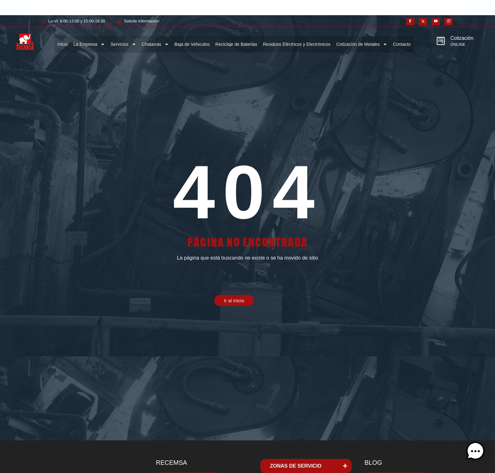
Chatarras (155, 44)
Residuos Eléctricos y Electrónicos (297, 44)
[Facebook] (410, 21)
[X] (423, 21)
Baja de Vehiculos (192, 44)
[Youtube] (436, 21)
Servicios (123, 44)
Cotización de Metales (362, 44)
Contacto (402, 44)
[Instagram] (448, 21)
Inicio (63, 44)
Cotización (462, 38)
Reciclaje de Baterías (236, 44)
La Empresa (89, 44)
